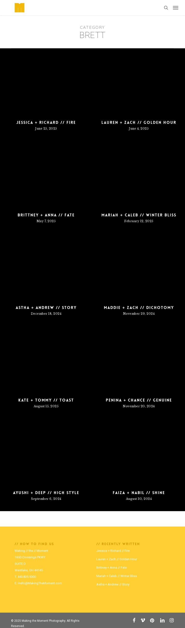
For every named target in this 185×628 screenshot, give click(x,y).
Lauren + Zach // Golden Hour (138, 122)
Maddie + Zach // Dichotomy (139, 309)
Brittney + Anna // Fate (46, 217)
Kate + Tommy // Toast (46, 401)
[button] (175, 7)
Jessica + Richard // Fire (46, 122)
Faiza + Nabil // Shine (139, 494)
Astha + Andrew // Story (46, 309)
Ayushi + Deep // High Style (46, 494)
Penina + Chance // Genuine (139, 401)
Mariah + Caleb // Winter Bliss (138, 224)
